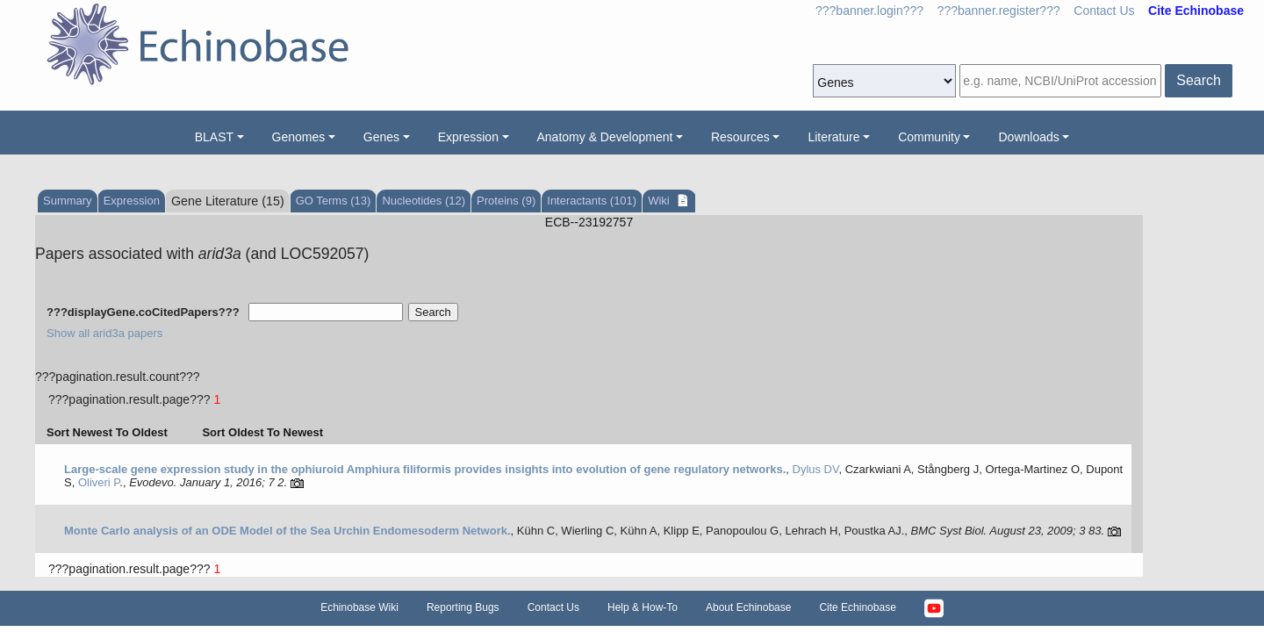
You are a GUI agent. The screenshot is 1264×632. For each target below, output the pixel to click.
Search (1198, 80)
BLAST (214, 137)
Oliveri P (98, 482)
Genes (381, 137)
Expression (468, 137)
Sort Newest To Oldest (107, 432)
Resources (740, 137)
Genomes (299, 137)
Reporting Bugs (463, 607)
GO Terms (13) (333, 200)
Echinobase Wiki (359, 607)
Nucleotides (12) (423, 200)
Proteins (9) (506, 200)
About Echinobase (748, 607)
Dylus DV (816, 469)
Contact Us (1104, 11)
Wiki (660, 200)
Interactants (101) (591, 200)
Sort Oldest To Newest (262, 432)
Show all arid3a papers (104, 333)
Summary (67, 200)
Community (929, 137)
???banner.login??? (869, 11)
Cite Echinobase (857, 607)
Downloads (1028, 137)
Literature (833, 137)
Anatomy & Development (605, 137)
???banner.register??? (998, 11)
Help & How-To (642, 607)
